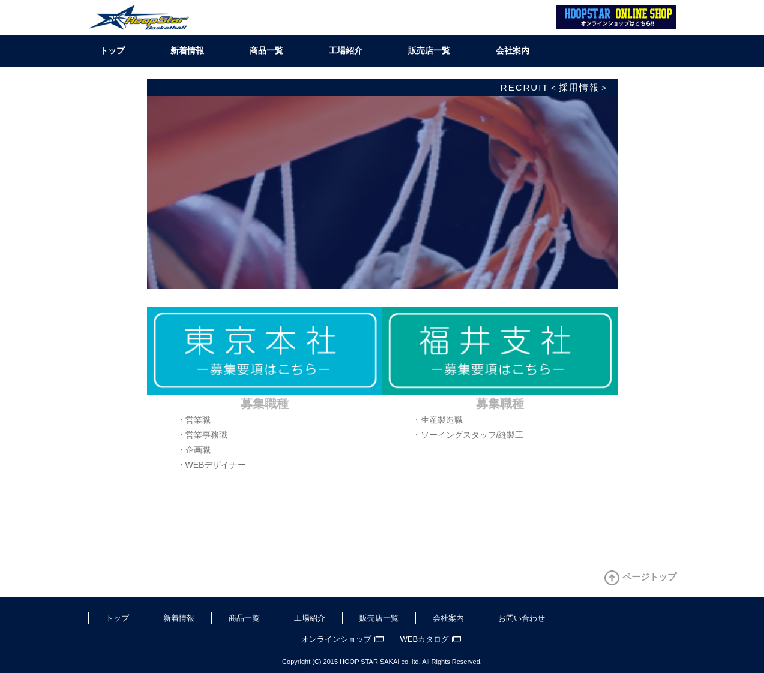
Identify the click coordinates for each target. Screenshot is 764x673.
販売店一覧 (429, 50)
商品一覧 (266, 50)
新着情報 (187, 50)
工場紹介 (345, 50)
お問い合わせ (521, 618)
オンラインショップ (336, 639)
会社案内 (512, 50)
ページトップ (649, 577)
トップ (112, 50)
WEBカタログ (425, 639)
